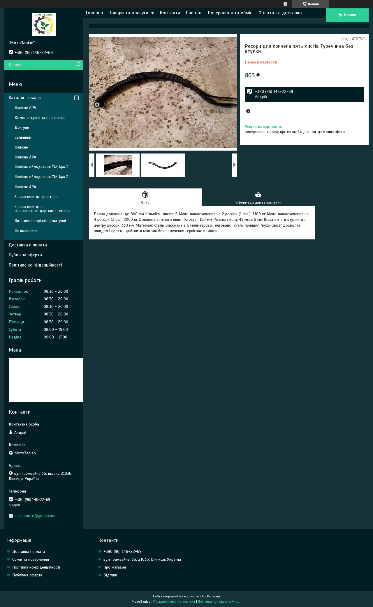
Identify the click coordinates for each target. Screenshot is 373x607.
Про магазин (114, 567)
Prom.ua (213, 596)
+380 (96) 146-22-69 (122, 551)
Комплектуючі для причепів (40, 117)
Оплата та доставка (280, 13)
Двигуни (22, 127)
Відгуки (110, 575)
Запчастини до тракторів (37, 196)
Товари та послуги (128, 13)
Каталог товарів (25, 97)
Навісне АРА (25, 107)
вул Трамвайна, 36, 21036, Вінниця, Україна (142, 559)
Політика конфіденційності (35, 265)
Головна (94, 13)
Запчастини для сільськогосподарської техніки (42, 208)
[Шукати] (78, 65)
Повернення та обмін (230, 13)
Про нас (194, 13)
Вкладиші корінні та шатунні (40, 220)
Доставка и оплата (28, 245)
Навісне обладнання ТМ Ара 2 (41, 167)
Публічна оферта (25, 254)
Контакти (170, 13)
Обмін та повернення (30, 559)
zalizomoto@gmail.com (35, 515)
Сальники (23, 137)
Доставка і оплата (28, 551)
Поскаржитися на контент (174, 601)
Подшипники (26, 230)
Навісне (21, 147)
